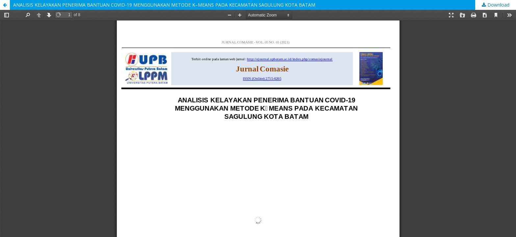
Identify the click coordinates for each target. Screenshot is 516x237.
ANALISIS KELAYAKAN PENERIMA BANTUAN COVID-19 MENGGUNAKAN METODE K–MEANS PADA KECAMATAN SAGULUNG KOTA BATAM (164, 5)
